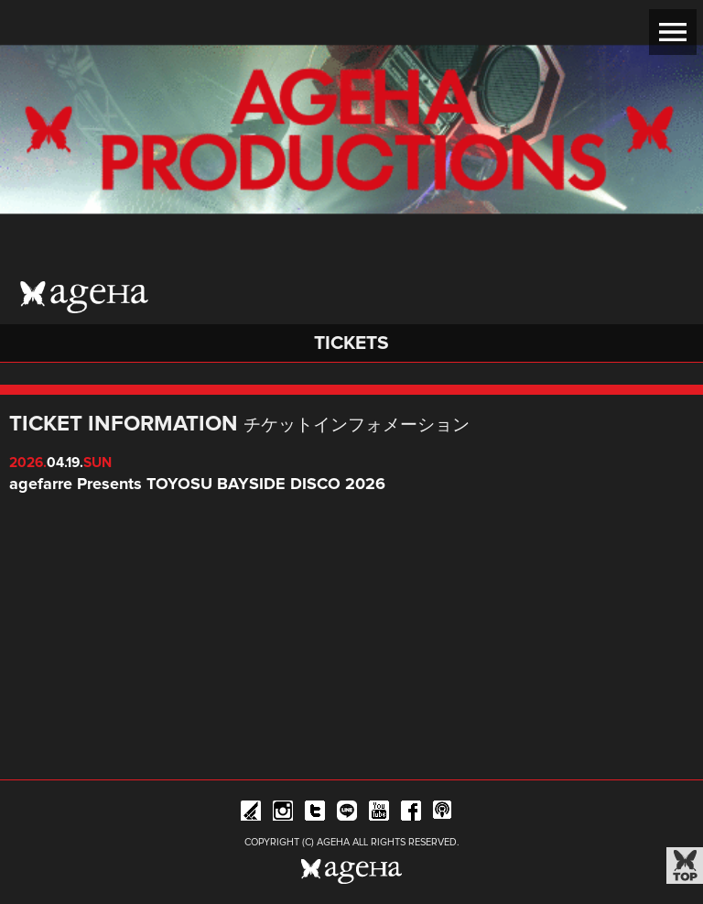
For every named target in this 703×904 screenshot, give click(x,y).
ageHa (84, 296)
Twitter (315, 814)
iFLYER (251, 814)
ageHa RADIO (443, 814)
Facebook (411, 814)
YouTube (379, 814)
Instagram (283, 814)
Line (347, 814)
